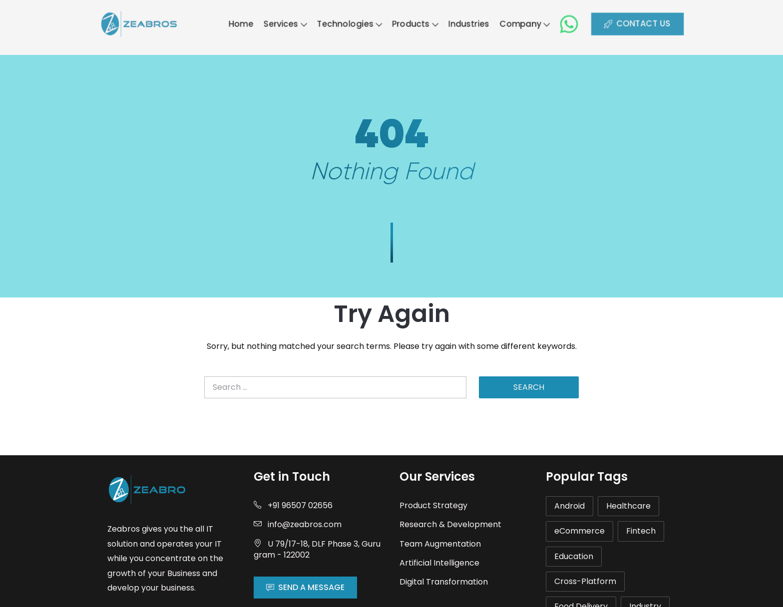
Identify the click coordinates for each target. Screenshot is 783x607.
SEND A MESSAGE (305, 587)
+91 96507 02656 (293, 505)
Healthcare (628, 506)
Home (230, 23)
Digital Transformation (443, 582)
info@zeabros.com (298, 524)
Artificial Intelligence (439, 563)
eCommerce (579, 531)
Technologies (347, 23)
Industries (474, 23)
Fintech (641, 531)
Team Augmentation (440, 544)
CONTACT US (655, 23)
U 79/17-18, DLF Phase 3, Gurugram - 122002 (317, 549)
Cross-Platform (585, 581)
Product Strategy (433, 505)
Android (569, 506)
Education (573, 556)
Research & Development (450, 524)
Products (417, 23)
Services (277, 23)
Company (534, 23)
